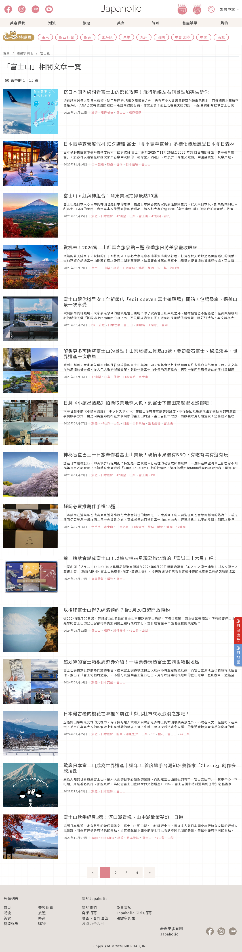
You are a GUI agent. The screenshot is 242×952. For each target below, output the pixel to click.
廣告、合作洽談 (95, 918)
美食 (121, 22)
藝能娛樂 (190, 22)
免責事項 (124, 907)
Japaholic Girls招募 (134, 912)
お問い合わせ (93, 923)
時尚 (155, 22)
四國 (161, 37)
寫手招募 (89, 912)
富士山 (45, 53)
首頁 (6, 53)
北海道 (107, 37)
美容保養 (17, 22)
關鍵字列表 (25, 53)
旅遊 (86, 22)
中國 (204, 37)
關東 (88, 37)
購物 (224, 22)
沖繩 (126, 37)
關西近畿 (66, 37)
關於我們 (89, 907)
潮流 (52, 22)
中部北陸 (182, 37)
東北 (221, 37)
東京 (45, 37)
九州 (144, 37)
